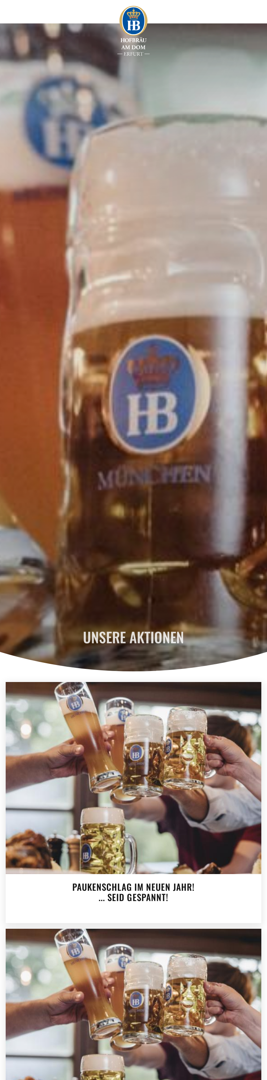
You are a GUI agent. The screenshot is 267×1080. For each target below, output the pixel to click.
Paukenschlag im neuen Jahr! (133, 891)
